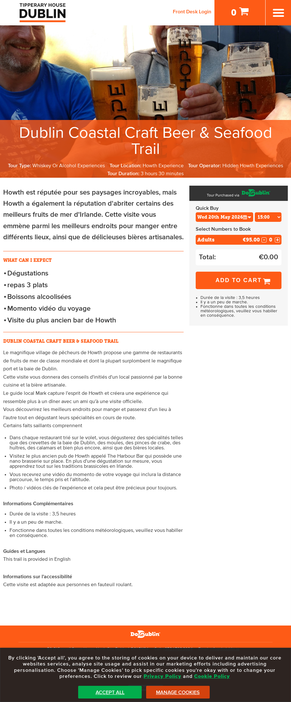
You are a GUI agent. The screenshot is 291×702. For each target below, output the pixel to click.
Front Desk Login (192, 11)
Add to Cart (238, 280)
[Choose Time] (268, 217)
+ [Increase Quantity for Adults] (277, 239)
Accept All (110, 692)
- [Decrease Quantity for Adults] (264, 239)
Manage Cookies (178, 692)
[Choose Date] (224, 217)
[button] (247, 217)
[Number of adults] (271, 239)
